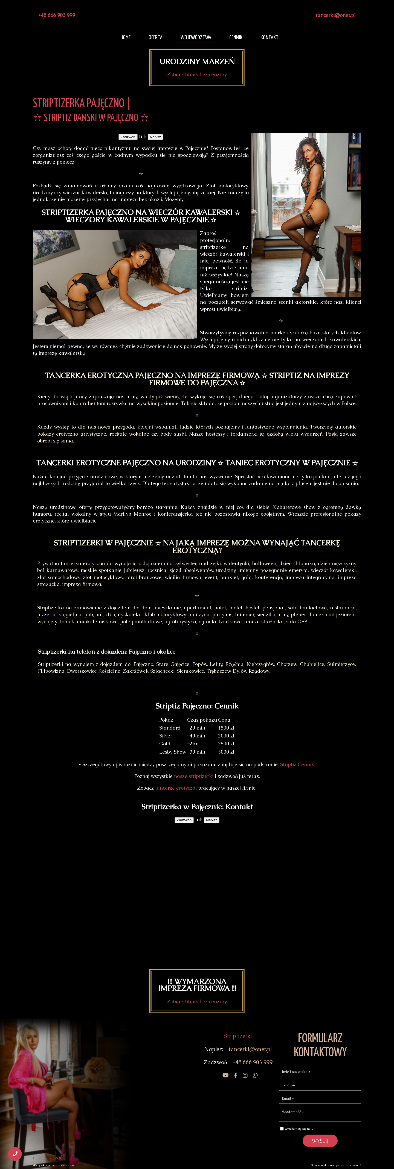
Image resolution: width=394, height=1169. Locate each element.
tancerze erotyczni (176, 788)
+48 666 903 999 (56, 15)
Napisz (155, 137)
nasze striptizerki (193, 776)
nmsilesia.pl (353, 1165)
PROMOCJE (57, 1158)
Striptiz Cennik (297, 764)
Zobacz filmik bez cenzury (197, 74)
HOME (38, 1158)
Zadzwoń (128, 137)
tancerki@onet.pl (336, 15)
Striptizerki (238, 1036)
